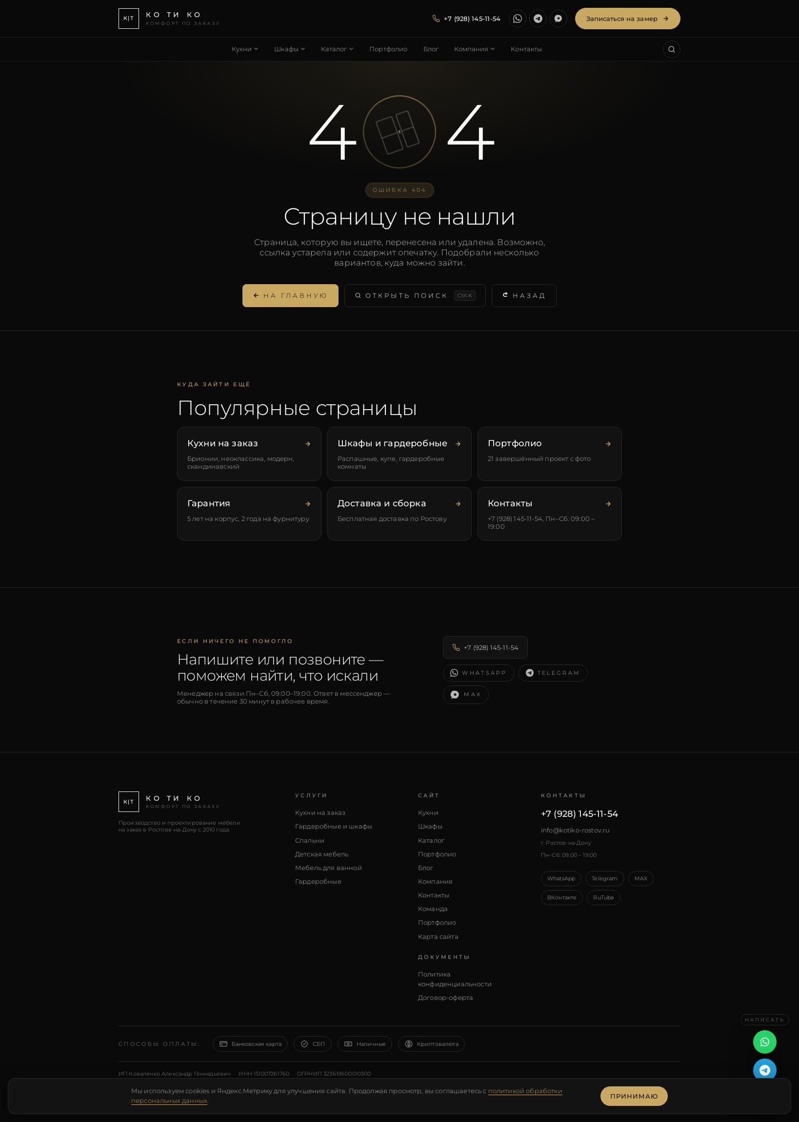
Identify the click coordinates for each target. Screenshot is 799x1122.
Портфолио (437, 854)
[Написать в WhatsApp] (517, 18)
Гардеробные (318, 881)
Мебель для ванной (328, 868)
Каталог (431, 840)
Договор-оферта (445, 997)
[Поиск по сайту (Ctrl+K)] (671, 49)
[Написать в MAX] (558, 18)
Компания (435, 881)
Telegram (605, 878)
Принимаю (634, 1096)
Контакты (433, 895)
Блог (426, 868)
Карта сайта (438, 936)
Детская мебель (321, 854)
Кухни (428, 812)
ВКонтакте (562, 897)
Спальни (309, 840)
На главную (290, 295)
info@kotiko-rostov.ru (575, 830)
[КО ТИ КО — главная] (169, 18)
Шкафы (430, 826)
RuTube (603, 897)
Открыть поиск (415, 296)
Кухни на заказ (320, 812)
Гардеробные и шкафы (333, 826)
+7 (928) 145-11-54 (485, 647)
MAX (641, 878)
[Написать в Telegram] (538, 18)
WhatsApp (561, 878)
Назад (524, 295)
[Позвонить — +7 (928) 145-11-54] (466, 18)
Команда (433, 909)
